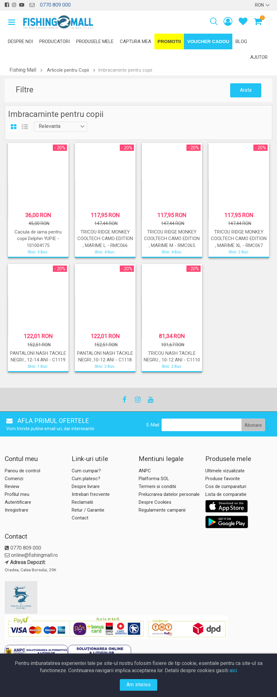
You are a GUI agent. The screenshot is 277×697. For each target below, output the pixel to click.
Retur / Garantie (88, 510)
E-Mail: (153, 425)
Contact (80, 518)
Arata (246, 90)
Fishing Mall (22, 70)
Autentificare (18, 502)
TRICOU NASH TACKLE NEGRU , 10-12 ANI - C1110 (172, 356)
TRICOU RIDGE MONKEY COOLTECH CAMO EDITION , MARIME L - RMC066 (105, 238)
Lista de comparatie (226, 494)
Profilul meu (17, 494)
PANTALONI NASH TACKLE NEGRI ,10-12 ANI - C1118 (105, 356)
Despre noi (20, 41)
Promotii (169, 41)
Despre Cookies (155, 502)
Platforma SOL (154, 478)
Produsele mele (95, 41)
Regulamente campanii (162, 510)
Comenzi (14, 478)
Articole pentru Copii (68, 70)
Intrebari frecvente (91, 494)
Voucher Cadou (208, 41)
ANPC (145, 471)
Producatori (54, 41)
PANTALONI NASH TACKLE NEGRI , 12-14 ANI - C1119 (38, 356)
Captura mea (135, 41)
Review (12, 486)
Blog (241, 41)
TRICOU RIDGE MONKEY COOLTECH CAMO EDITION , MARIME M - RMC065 (172, 238)
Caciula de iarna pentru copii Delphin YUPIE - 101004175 (38, 238)
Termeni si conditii (157, 486)
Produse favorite (222, 478)
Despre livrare (86, 486)
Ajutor (259, 57)
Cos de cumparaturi (225, 486)
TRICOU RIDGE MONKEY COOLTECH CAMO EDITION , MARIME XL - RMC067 (239, 238)
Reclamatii (82, 502)
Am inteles (138, 685)
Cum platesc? (86, 478)
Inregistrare (16, 510)
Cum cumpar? (86, 471)
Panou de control (22, 471)
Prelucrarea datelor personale (169, 494)
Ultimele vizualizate (225, 471)
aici (233, 670)
